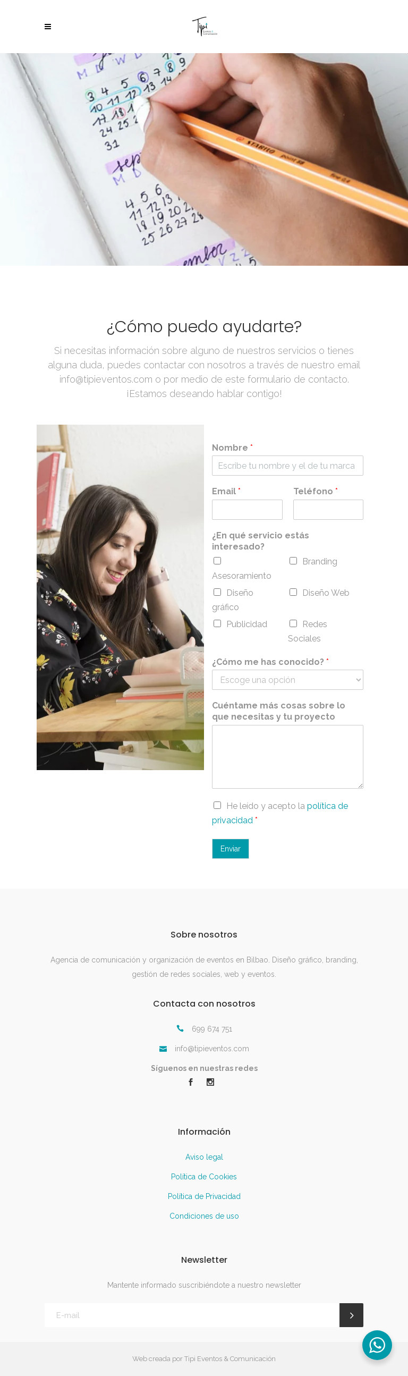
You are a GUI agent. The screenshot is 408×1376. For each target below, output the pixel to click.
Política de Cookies (204, 1176)
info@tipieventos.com (106, 379)
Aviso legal (204, 1157)
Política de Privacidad (204, 1196)
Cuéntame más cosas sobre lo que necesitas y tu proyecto (278, 711)
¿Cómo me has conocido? (270, 662)
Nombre (232, 448)
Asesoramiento (241, 576)
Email (226, 491)
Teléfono (315, 491)
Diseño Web (326, 593)
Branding (319, 561)
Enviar (230, 849)
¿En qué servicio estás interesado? (260, 541)
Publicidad (246, 624)
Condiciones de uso (204, 1216)
